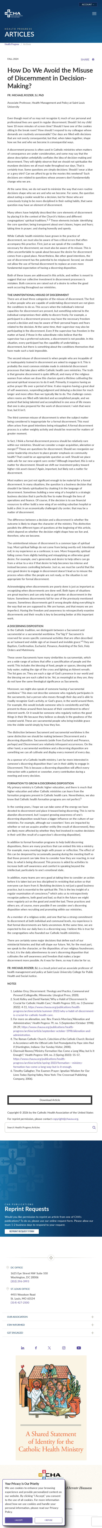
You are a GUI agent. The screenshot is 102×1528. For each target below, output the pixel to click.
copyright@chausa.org (65, 1119)
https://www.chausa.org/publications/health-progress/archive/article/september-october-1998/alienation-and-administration (52, 1031)
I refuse (48, 1520)
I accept (19, 1520)
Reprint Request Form (21, 1231)
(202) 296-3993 (20, 1281)
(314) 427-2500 (20, 1302)
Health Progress (12, 44)
